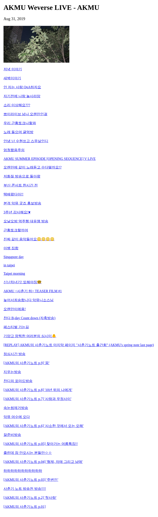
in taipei (9, 265)
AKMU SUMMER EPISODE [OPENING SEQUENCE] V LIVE (50, 159)
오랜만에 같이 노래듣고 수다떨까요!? (32, 167)
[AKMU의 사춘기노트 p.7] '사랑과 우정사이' (37, 399)
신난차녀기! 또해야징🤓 (22, 282)
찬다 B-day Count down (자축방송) (29, 318)
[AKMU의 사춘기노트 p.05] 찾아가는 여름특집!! (41, 444)
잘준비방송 (12, 435)
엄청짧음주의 (14, 150)
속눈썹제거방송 (16, 408)
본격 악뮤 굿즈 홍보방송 (22, 203)
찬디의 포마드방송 (18, 381)
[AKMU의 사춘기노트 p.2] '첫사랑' (30, 497)
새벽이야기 (12, 78)
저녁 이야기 (13, 69)
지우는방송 (12, 372)
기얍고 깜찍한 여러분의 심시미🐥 (30, 336)
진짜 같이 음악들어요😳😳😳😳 (29, 239)
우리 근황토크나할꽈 (20, 123)
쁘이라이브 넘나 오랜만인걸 (25, 114)
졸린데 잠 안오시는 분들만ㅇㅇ (28, 453)
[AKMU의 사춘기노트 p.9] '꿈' (26, 363)
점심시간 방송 (14, 354)
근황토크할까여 (16, 230)
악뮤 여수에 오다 (17, 417)
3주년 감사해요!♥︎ (17, 212)
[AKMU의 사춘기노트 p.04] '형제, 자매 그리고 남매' (43, 462)
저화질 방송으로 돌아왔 (22, 176)
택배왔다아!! (13, 194)
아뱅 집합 (11, 248)
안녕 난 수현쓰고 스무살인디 (26, 141)
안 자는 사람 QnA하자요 (22, 87)
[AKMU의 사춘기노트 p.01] (25, 506)
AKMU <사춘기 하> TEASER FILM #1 (33, 291)
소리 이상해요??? (17, 105)
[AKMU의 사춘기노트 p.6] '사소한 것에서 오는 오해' (44, 426)
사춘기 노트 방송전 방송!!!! (25, 488)
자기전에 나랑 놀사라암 (22, 96)
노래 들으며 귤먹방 (18, 132)
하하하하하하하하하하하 (23, 471)
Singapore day (14, 257)
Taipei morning (14, 273)
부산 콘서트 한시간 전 (21, 185)
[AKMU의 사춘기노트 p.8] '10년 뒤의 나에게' (38, 390)
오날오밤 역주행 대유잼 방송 (26, 221)
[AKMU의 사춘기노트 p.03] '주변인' (31, 480)
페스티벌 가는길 (16, 327)
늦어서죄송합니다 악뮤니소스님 (29, 300)
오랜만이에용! (15, 309)
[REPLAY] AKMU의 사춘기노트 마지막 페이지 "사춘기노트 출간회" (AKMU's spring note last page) (79, 345)
